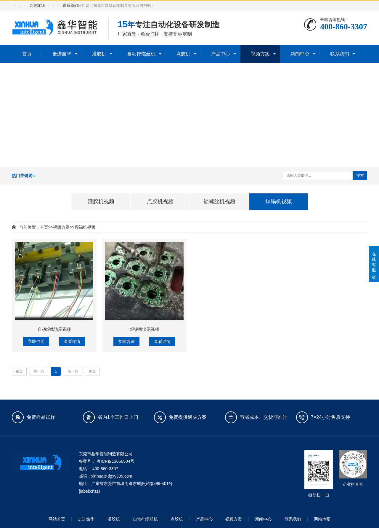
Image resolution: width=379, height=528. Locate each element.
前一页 (38, 371)
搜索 (360, 175)
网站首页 (57, 519)
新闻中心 (299, 53)
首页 (27, 53)
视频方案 (260, 53)
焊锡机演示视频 (144, 329)
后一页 (73, 371)
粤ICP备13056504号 (115, 461)
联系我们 (70, 5)
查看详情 (72, 341)
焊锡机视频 (85, 227)
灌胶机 (99, 53)
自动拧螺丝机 (141, 53)
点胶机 (183, 53)
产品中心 (220, 53)
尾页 (92, 371)
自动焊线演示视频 (54, 329)
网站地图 (322, 519)
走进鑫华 (37, 5)
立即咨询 (36, 341)
